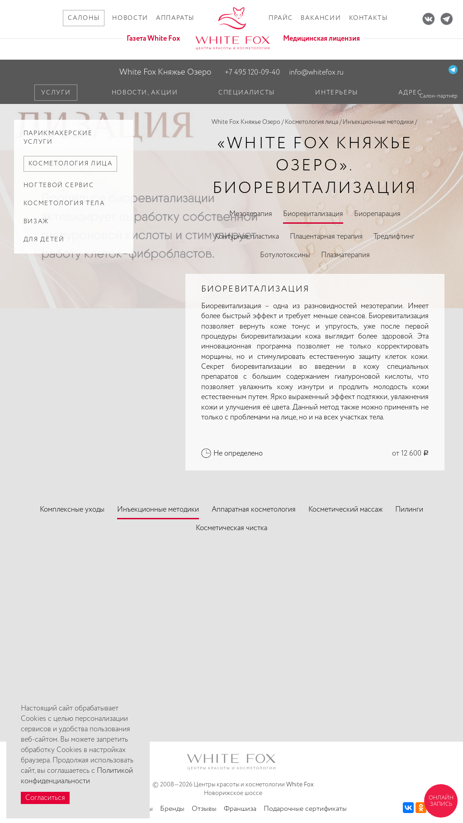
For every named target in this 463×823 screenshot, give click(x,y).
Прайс (281, 18)
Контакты (368, 18)
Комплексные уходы (72, 509)
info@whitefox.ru (316, 72)
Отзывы (204, 809)
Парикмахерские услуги (58, 137)
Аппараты (175, 18)
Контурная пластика (247, 236)
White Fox (300, 784)
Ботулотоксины (285, 255)
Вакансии (321, 18)
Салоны (83, 18)
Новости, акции (145, 92)
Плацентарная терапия (326, 236)
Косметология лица (311, 122)
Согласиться (45, 798)
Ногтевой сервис (59, 185)
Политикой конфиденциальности (77, 776)
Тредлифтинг (394, 236)
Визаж (36, 221)
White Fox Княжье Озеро (165, 72)
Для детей (44, 239)
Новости (130, 18)
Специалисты (246, 92)
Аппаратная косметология (254, 509)
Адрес (410, 92)
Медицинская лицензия (321, 38)
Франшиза (240, 809)
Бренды (172, 809)
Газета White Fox (153, 38)
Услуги (56, 92)
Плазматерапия (345, 255)
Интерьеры (336, 92)
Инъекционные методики (378, 122)
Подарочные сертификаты (305, 809)
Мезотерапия (250, 214)
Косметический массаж (345, 509)
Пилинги (409, 509)
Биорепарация (377, 214)
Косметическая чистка (231, 528)
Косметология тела (64, 203)
